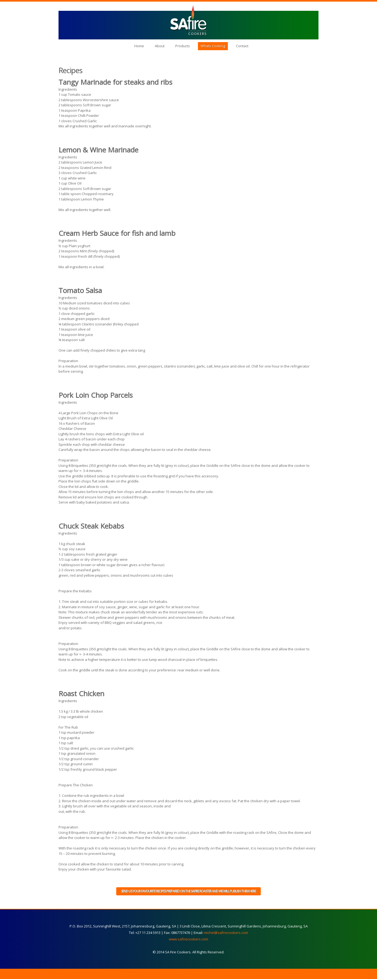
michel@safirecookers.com (226, 932)
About (159, 45)
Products (182, 45)
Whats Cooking (213, 45)
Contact (242, 45)
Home (139, 45)
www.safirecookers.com (188, 939)
